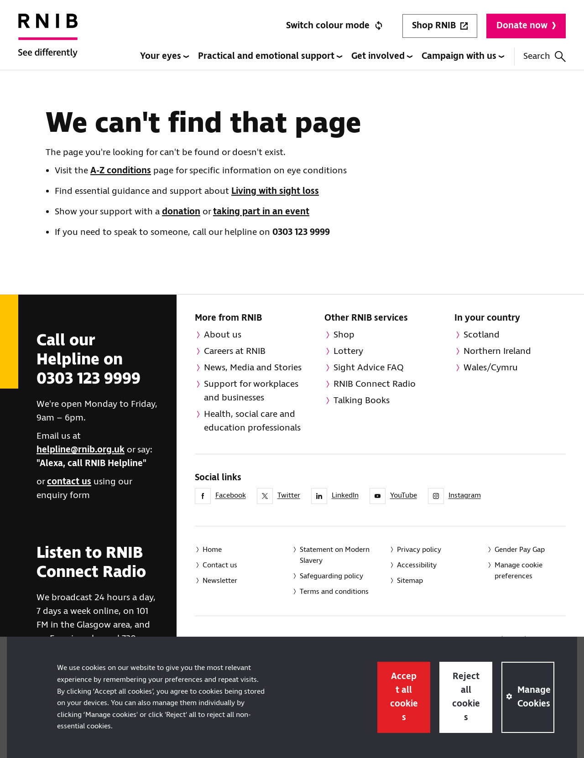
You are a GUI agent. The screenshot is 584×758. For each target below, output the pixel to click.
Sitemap (410, 581)
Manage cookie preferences (518, 571)
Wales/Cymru (491, 368)
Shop (344, 335)
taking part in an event (261, 212)
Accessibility (417, 565)
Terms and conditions (334, 592)
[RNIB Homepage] (48, 42)
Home (212, 550)
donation (181, 212)
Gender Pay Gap (520, 550)
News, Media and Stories (253, 368)
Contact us (220, 565)
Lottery (348, 351)
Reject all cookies (466, 697)
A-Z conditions (120, 171)
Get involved (381, 56)
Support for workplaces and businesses (251, 391)
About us (222, 335)
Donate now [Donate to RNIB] (526, 26)
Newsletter (220, 581)
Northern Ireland (497, 351)
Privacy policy (419, 550)
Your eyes (164, 56)
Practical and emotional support (270, 56)
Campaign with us (463, 56)
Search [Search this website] (544, 56)
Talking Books (362, 401)
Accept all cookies (404, 697)
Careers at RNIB (235, 351)
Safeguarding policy (331, 576)
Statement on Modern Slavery (335, 555)
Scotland (482, 335)
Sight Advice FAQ (369, 368)
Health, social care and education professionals (252, 421)
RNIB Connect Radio (375, 384)
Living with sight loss (275, 191)
